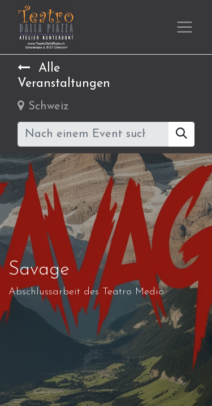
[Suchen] (181, 134)
